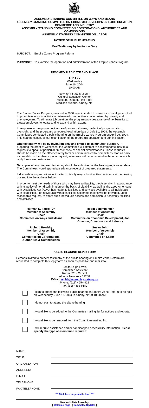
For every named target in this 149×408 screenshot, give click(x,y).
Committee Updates (84, 405)
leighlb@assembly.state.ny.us (79, 279)
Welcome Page (62, 405)
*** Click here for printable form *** (74, 394)
